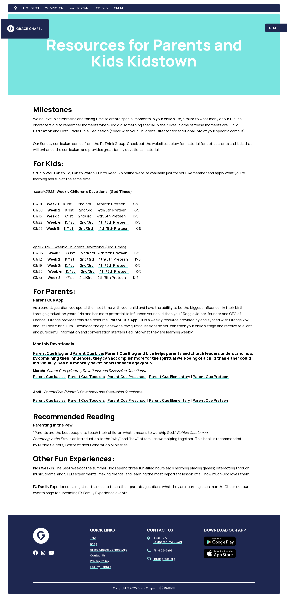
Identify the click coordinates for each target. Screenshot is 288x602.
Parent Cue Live (88, 353)
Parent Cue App (123, 319)
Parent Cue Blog (48, 353)
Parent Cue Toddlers (86, 376)
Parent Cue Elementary (169, 376)
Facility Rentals (100, 567)
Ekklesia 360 (167, 588)
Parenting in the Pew (53, 425)
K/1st (70, 222)
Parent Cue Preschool (126, 400)
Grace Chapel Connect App (108, 549)
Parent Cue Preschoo (126, 376)
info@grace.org (164, 559)
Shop (93, 544)
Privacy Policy (99, 561)
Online (119, 8)
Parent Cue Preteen (211, 376)
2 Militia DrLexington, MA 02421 (167, 540)
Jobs (93, 538)
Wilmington (54, 8)
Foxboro (101, 8)
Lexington (31, 8)
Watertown (79, 8)
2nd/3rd (87, 222)
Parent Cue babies (49, 376)
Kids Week (41, 468)
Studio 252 (42, 173)
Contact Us (98, 555)
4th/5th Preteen (113, 222)
